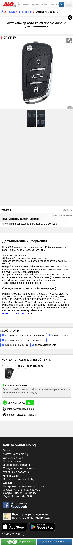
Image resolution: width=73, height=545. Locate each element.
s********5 (22, 368)
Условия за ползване (16, 472)
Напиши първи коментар (17, 313)
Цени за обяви (12, 461)
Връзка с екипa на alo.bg (18, 479)
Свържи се (18, 541)
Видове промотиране (16, 464)
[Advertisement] (36, 166)
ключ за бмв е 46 (14, 345)
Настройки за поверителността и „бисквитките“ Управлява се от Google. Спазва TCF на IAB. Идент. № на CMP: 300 (24, 491)
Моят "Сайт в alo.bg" (16, 454)
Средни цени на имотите (18, 468)
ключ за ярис (59, 335)
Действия (54, 541)
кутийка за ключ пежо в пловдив (23, 335)
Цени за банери (13, 457)
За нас (7, 450)
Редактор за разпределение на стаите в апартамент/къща (26, 516)
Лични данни (11, 475)
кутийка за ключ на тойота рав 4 (23, 340)
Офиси (7, 482)
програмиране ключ (46, 345)
